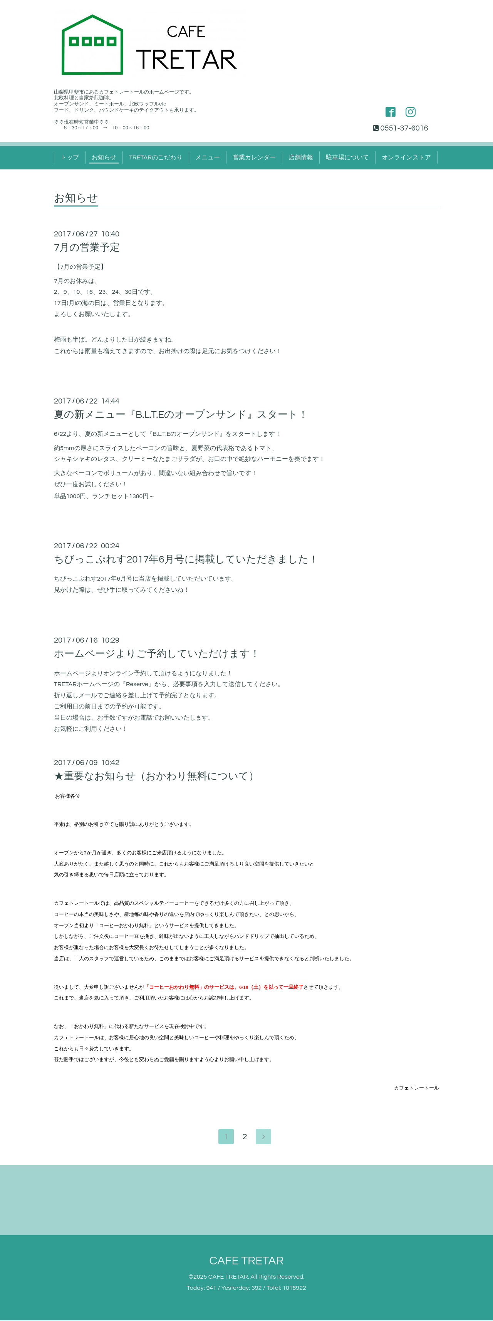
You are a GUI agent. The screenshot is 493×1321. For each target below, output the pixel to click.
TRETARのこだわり (156, 157)
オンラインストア (406, 157)
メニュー (207, 157)
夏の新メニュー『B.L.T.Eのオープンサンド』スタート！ (181, 415)
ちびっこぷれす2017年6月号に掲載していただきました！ (186, 559)
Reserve (137, 684)
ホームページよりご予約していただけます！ (157, 654)
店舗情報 (300, 157)
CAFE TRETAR (246, 1261)
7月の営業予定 (87, 248)
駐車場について (347, 157)
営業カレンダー (254, 157)
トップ (69, 157)
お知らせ (104, 157)
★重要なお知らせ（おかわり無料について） (156, 776)
